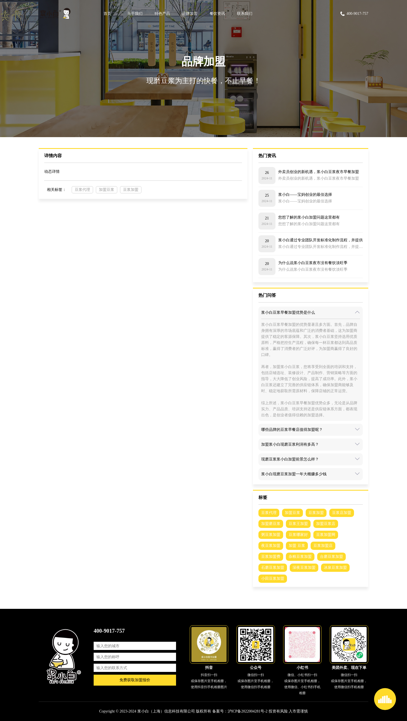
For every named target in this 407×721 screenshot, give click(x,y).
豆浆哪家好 (298, 535)
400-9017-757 (354, 13)
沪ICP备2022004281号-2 (247, 711)
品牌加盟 (189, 14)
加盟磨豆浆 (270, 524)
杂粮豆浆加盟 (300, 557)
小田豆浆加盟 (272, 578)
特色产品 (162, 14)
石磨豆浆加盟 (272, 568)
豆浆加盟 (130, 190)
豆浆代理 (82, 190)
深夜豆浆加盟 (304, 568)
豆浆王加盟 (298, 524)
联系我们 (244, 14)
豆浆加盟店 (323, 546)
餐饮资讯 (217, 14)
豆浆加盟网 (325, 535)
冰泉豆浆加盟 (335, 568)
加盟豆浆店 (325, 524)
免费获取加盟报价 (134, 680)
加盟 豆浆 (297, 546)
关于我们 (135, 14)
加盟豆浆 (106, 190)
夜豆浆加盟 (270, 546)
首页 (107, 14)
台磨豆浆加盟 (331, 557)
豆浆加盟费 (270, 557)
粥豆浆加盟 (270, 535)
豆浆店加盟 (341, 513)
